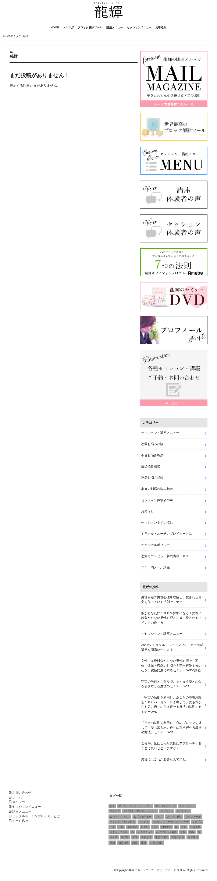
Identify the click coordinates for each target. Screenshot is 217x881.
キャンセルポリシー (155, 545)
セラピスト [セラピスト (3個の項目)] (183, 811)
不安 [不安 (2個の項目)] (112, 826)
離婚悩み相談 (150, 466)
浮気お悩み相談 (152, 477)
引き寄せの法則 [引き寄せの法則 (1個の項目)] (119, 832)
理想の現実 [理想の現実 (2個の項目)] (161, 837)
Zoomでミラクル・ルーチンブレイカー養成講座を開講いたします (172, 647)
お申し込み (20, 821)
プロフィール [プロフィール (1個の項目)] (193, 816)
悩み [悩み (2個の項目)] (191, 832)
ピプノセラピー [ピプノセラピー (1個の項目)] (143, 816)
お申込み (160, 27)
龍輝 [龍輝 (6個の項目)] (143, 842)
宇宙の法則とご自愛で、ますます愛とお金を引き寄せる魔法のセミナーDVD (171, 684)
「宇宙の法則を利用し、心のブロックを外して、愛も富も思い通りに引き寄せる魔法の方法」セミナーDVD (171, 727)
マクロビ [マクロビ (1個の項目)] (144, 821)
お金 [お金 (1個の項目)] (112, 806)
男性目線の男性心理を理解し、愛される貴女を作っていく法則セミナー (171, 600)
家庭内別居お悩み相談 (157, 489)
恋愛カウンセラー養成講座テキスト (166, 556)
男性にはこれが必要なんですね (163, 759)
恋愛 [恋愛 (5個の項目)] (182, 832)
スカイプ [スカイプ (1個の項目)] (115, 811)
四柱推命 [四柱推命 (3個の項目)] (166, 826)
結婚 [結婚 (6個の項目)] (112, 842)
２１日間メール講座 (155, 567)
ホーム (17, 797)
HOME (55, 27)
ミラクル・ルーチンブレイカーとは (166, 533)
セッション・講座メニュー (160, 432)
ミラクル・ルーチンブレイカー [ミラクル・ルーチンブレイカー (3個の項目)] (170, 821)
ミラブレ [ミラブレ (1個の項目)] (197, 821)
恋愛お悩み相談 (152, 444)
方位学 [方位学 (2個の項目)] (113, 837)
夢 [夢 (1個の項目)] (176, 826)
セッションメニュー (139, 27)
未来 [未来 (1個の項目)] (135, 837)
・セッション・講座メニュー (161, 633)
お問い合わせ (21, 792)
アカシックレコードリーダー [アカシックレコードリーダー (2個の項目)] (135, 806)
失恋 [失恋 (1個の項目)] (183, 826)
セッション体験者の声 (157, 500)
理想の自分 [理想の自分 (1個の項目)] (177, 837)
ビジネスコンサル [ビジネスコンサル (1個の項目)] (120, 816)
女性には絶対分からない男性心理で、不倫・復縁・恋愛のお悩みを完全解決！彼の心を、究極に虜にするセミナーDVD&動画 (171, 665)
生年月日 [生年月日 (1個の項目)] (193, 837)
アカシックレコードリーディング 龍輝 (158, 870)
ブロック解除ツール (90, 27)
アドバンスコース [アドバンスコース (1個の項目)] (165, 806)
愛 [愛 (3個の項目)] (199, 832)
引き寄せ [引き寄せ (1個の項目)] (195, 826)
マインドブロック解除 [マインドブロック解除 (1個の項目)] (122, 821)
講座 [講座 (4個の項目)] (135, 842)
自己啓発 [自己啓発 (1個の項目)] (123, 842)
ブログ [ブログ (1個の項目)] (159, 816)
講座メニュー (114, 27)
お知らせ (147, 511)
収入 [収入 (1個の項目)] (154, 826)
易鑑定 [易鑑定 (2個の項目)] (125, 837)
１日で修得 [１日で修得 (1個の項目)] (156, 842)
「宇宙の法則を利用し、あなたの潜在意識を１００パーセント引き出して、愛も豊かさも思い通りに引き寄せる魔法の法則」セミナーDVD (171, 704)
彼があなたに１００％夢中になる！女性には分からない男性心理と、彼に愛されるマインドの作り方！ (171, 617)
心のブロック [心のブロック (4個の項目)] (145, 832)
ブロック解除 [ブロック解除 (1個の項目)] (174, 816)
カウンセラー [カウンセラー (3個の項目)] (187, 806)
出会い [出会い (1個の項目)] (145, 826)
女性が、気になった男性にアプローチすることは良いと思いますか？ (171, 746)
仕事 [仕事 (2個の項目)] (121, 826)
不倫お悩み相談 (152, 455)
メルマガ (68, 27)
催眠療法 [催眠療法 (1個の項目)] (132, 826)
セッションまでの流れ (157, 522)
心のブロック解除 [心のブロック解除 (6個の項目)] (166, 832)
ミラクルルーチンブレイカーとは (36, 816)
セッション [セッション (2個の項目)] (166, 811)
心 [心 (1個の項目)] (132, 832)
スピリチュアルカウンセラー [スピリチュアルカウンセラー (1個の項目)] (140, 811)
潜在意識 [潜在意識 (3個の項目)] (146, 837)
